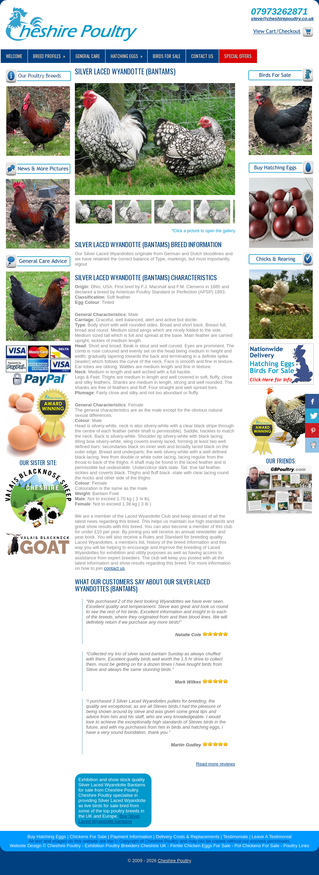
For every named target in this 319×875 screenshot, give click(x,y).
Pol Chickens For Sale (256, 845)
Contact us (202, 55)
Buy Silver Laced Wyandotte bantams (109, 818)
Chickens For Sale (88, 836)
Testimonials (235, 836)
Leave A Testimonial (272, 836)
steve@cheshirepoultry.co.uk (282, 18)
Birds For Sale (166, 55)
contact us (114, 568)
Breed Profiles (51, 54)
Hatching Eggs (129, 54)
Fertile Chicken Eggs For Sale (200, 845)
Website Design (25, 845)
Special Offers (238, 55)
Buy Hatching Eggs (47, 836)
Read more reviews (215, 764)
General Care (88, 55)
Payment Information (131, 836)
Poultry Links (296, 845)
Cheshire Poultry (174, 860)
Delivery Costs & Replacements (187, 836)
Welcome (14, 55)
